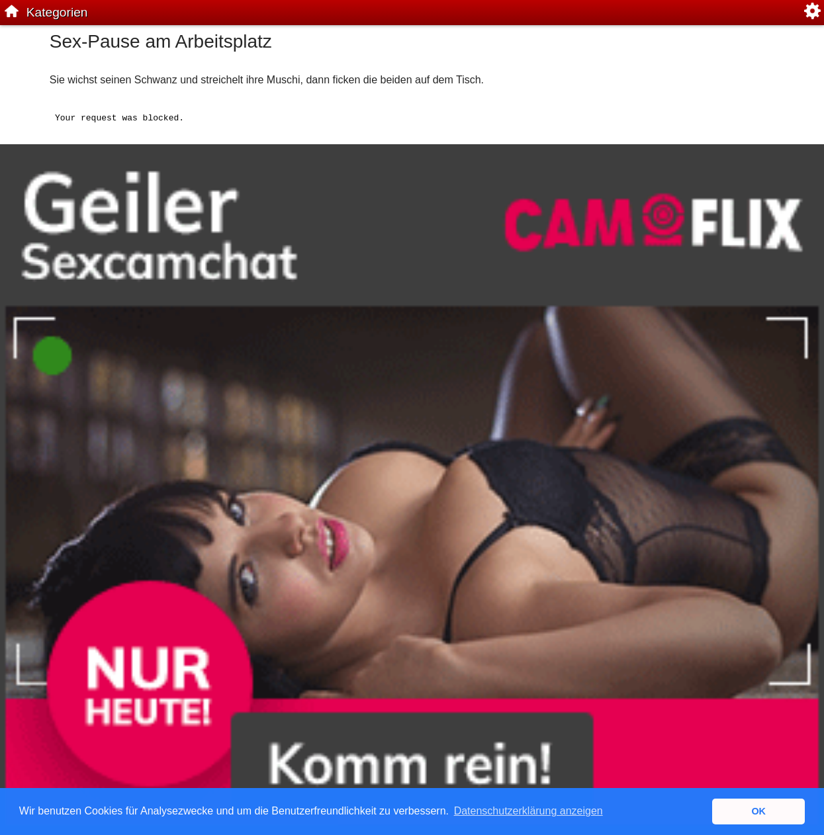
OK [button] (758, 811)
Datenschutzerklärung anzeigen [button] (528, 810)
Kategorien (57, 12)
